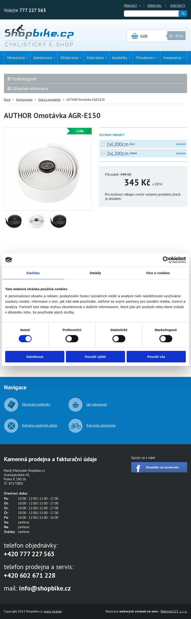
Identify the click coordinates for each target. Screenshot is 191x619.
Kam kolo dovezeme (101, 425)
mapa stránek (53, 611)
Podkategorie (24, 79)
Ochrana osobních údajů (39, 425)
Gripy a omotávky (49, 100)
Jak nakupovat (96, 404)
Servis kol (154, 6)
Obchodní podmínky (36, 404)
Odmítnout (34, 357)
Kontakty (177, 6)
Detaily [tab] (95, 273)
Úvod (7, 100)
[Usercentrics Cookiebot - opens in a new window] (166, 259)
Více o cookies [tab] (158, 273)
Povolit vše (156, 357)
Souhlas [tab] (33, 273)
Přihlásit (130, 6)
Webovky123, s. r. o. (174, 611)
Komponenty (24, 100)
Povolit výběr (95, 357)
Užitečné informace (30, 88)
